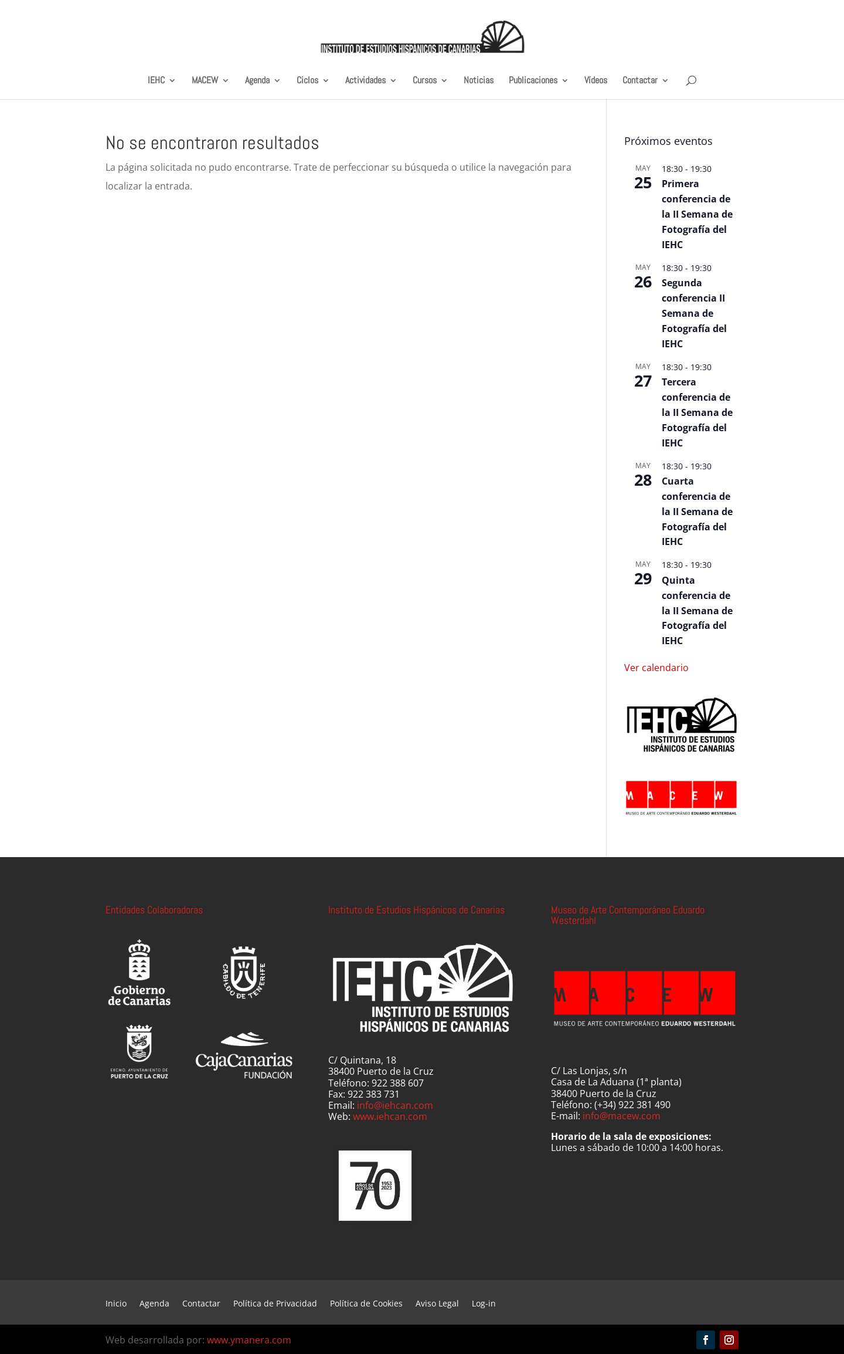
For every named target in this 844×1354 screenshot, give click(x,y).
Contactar (640, 80)
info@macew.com (622, 1115)
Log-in (484, 1304)
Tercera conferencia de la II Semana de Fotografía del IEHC (697, 412)
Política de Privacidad (275, 1304)
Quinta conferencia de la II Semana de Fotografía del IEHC (697, 611)
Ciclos (307, 80)
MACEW (205, 80)
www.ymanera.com (249, 1339)
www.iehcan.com (390, 1116)
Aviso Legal (437, 1304)
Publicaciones (533, 80)
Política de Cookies (366, 1304)
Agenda (257, 80)
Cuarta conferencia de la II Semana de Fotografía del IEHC (697, 512)
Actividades (365, 80)
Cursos (425, 80)
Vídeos (595, 80)
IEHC (156, 80)
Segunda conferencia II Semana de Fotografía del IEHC (694, 313)
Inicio (116, 1304)
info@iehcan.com (395, 1105)
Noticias (479, 80)
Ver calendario (656, 667)
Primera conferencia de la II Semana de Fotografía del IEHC (697, 214)
